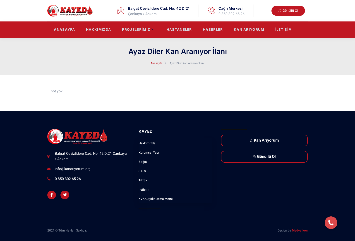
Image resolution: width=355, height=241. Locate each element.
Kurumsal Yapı (149, 152)
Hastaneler (178, 30)
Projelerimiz (136, 30)
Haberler (212, 30)
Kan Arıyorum (248, 30)
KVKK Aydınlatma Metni (156, 199)
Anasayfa (62, 30)
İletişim (283, 30)
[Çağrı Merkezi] (211, 10)
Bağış (143, 161)
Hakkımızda (96, 30)
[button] (331, 222)
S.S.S (142, 171)
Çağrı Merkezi (230, 8)
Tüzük (143, 180)
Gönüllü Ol (264, 157)
